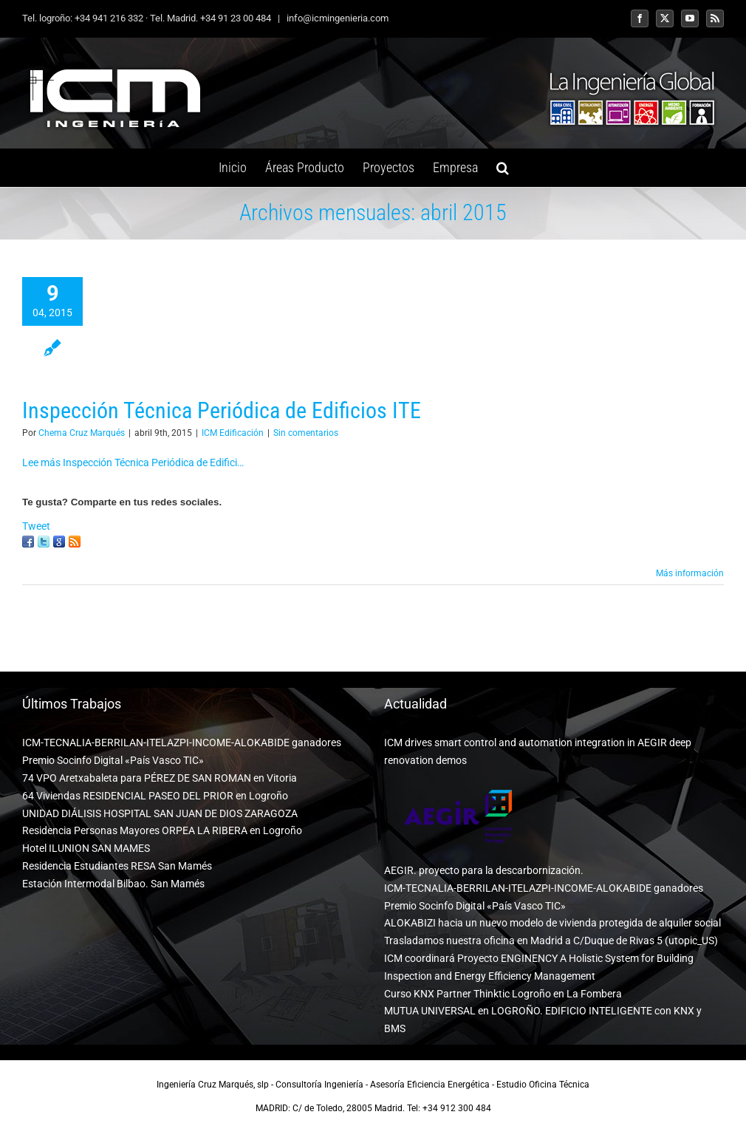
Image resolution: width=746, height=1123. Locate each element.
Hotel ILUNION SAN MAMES (86, 848)
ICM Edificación (233, 433)
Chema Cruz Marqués (81, 433)
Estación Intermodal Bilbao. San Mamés (113, 884)
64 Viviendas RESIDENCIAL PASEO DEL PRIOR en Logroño (155, 796)
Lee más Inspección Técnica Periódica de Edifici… (133, 462)
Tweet (36, 526)
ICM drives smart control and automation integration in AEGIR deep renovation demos (537, 751)
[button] (502, 167)
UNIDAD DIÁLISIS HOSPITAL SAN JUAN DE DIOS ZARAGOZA (160, 813)
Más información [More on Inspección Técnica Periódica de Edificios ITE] (690, 573)
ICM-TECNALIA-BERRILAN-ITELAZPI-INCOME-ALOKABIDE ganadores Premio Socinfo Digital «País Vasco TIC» (181, 751)
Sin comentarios (305, 433)
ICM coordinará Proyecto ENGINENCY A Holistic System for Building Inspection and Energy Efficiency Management (539, 967)
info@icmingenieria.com (336, 18)
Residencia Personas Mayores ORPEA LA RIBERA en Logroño (162, 830)
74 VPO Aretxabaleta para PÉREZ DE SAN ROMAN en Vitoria (159, 778)
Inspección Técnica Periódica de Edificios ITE (221, 410)
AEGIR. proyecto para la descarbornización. (484, 870)
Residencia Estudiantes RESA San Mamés (117, 866)
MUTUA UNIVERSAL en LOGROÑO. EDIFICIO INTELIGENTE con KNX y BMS (543, 1019)
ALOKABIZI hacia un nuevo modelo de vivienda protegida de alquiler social (552, 923)
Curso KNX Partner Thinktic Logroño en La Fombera (503, 994)
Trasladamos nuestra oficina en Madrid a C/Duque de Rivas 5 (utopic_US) (551, 940)
